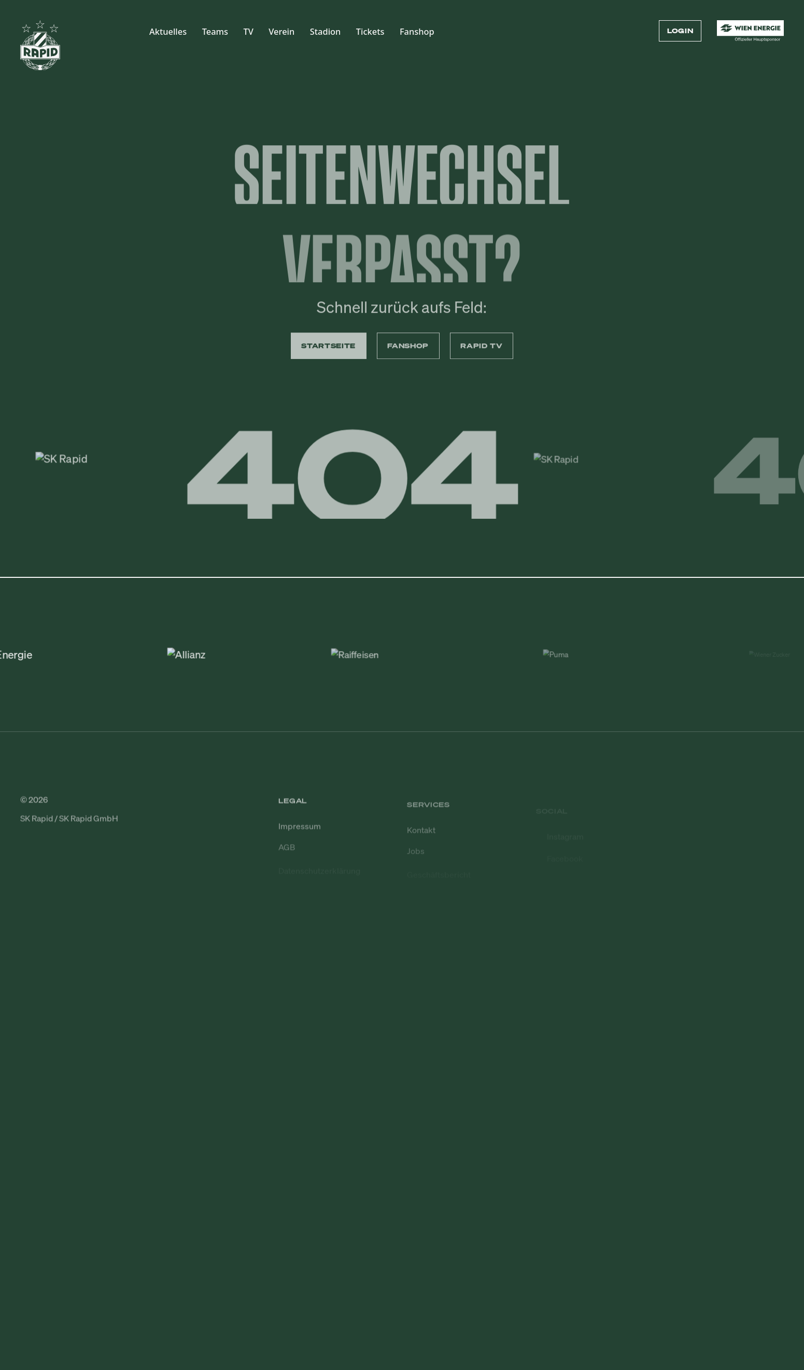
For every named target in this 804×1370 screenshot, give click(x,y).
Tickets (370, 31)
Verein (281, 31)
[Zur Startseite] (40, 50)
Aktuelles (168, 31)
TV (248, 31)
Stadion (325, 31)
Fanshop (417, 31)
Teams (215, 31)
